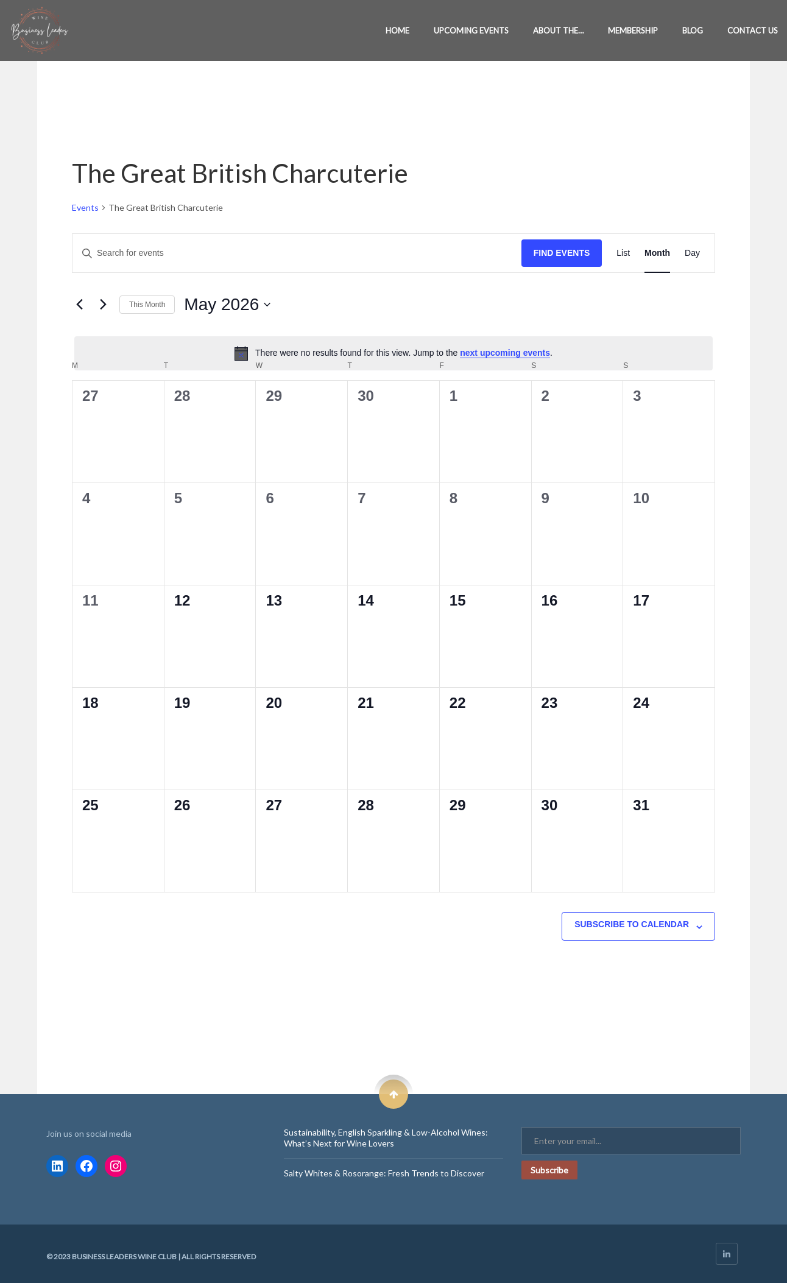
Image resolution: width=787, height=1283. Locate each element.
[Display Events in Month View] (657, 253)
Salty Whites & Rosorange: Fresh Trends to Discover (384, 1173)
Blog (692, 30)
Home (397, 30)
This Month (147, 304)
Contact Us (752, 30)
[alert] (393, 353)
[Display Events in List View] (623, 253)
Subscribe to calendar (631, 924)
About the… (558, 30)
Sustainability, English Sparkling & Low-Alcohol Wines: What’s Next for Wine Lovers (386, 1137)
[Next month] (103, 304)
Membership (633, 30)
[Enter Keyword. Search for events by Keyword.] (296, 253)
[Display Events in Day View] (692, 253)
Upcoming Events (471, 30)
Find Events (562, 253)
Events (85, 207)
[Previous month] (79, 304)
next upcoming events (505, 353)
